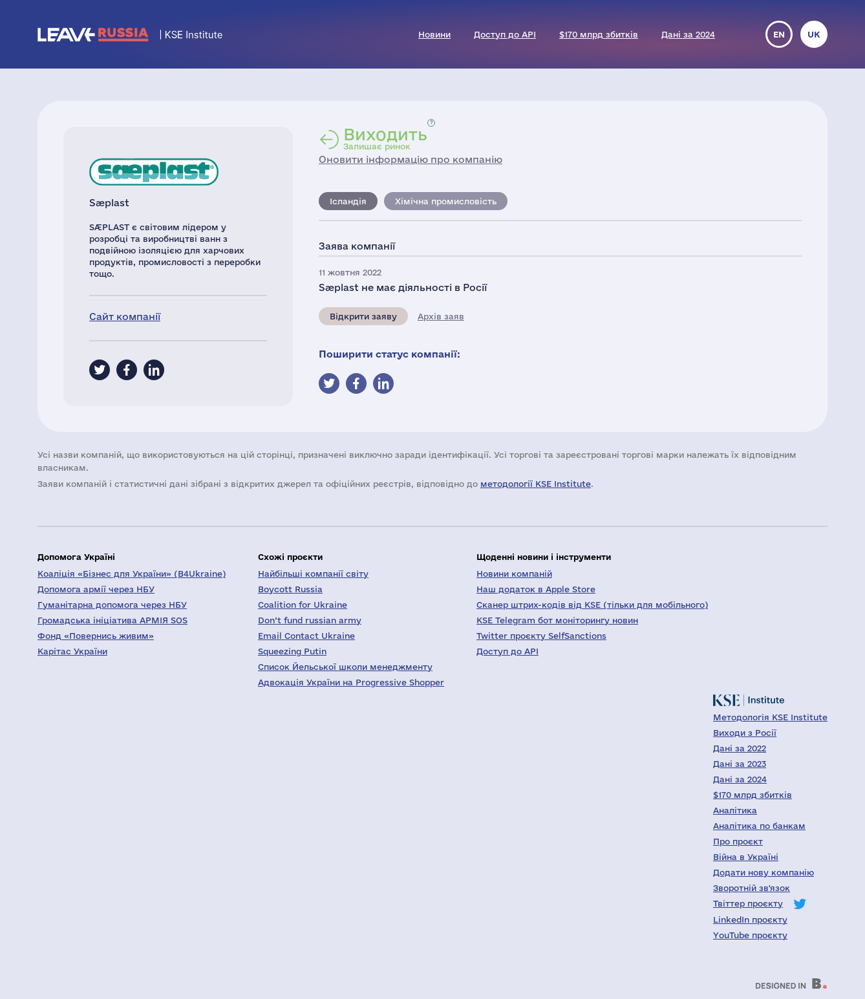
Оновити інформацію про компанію (410, 159)
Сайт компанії (124, 316)
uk (813, 34)
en (779, 34)
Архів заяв (441, 316)
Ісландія (348, 201)
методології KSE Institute (535, 483)
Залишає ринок (385, 138)
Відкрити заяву (363, 316)
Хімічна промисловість (446, 201)
